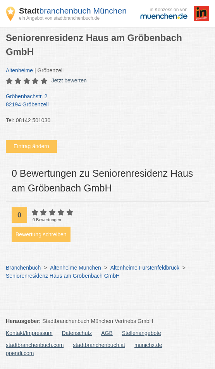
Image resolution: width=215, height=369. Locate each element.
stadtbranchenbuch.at (99, 345)
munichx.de (148, 345)
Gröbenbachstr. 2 (103, 101)
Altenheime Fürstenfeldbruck (144, 268)
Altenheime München (75, 268)
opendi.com (20, 353)
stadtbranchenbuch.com (35, 345)
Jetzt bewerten (69, 80)
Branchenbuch (23, 268)
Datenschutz (77, 333)
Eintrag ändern (31, 146)
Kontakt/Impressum (29, 333)
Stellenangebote (141, 333)
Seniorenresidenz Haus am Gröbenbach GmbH (63, 276)
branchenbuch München (73, 10)
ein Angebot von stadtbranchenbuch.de (59, 18)
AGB (107, 333)
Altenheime (19, 70)
